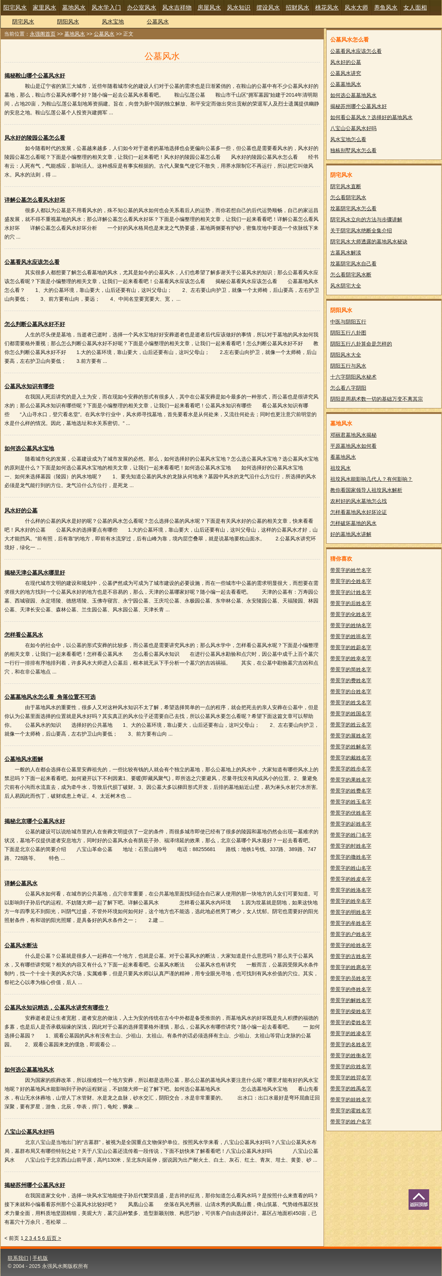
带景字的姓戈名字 (350, 702)
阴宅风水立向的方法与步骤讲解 (366, 219)
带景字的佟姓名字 (350, 989)
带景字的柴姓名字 (350, 1011)
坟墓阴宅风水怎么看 (353, 208)
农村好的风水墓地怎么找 (358, 501)
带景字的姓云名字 (350, 725)
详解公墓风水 (21, 883)
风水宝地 (113, 21)
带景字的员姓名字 (350, 978)
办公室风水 (141, 7)
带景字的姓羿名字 (350, 1077)
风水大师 (356, 7)
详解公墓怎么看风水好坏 (34, 200)
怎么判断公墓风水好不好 (34, 324)
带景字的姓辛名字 (350, 901)
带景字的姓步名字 (350, 769)
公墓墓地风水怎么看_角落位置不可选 (50, 697)
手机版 (40, 1258)
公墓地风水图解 (23, 759)
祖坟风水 (340, 468)
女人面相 (415, 7)
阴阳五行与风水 (348, 366)
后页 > (53, 1238)
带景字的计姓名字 (350, 592)
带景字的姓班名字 (350, 636)
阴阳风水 (68, 21)
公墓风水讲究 (345, 73)
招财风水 (297, 7)
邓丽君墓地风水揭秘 (353, 435)
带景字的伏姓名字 (350, 813)
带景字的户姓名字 (350, 934)
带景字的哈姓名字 (350, 945)
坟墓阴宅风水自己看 (353, 264)
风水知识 (238, 7)
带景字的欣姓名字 (350, 1066)
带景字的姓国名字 (350, 713)
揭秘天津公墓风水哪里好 (34, 572)
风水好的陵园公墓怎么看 (34, 138)
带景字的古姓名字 (350, 956)
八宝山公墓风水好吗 (29, 1132)
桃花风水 (327, 7)
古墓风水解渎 (345, 252)
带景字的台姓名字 (350, 691)
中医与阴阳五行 (348, 322)
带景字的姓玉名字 (350, 802)
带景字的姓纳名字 (350, 625)
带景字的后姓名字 (350, 603)
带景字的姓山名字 (350, 868)
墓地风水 (74, 7)
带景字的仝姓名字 (350, 581)
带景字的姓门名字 (350, 835)
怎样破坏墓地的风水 (353, 523)
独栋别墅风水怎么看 (353, 150)
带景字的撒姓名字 (350, 857)
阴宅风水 (23, 21)
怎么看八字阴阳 (348, 388)
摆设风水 (268, 7)
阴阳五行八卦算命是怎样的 (361, 344)
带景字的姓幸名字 (350, 658)
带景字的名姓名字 (350, 1044)
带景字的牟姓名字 (350, 923)
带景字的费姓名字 (350, 680)
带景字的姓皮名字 (350, 879)
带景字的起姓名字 (350, 824)
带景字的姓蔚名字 (350, 647)
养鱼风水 (386, 7)
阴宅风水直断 (345, 186)
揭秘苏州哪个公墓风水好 (34, 1185)
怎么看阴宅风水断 (350, 275)
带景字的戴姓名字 (350, 758)
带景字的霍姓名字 (350, 1111)
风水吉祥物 (177, 7)
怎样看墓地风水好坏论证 (358, 512)
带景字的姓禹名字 (350, 1088)
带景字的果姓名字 (350, 780)
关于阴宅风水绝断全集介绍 (361, 230)
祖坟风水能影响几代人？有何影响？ (371, 479)
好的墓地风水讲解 (350, 534)
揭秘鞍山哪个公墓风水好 (34, 75)
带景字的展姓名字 (350, 736)
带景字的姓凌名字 (350, 1033)
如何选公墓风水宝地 (29, 448)
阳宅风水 (15, 7)
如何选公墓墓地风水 (29, 1069)
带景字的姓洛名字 (350, 890)
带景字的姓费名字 (350, 791)
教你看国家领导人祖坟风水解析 (366, 490)
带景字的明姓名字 (350, 912)
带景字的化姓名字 (350, 614)
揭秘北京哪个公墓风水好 (34, 821)
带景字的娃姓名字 (350, 1099)
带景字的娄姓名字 (350, 1022)
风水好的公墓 (21, 510)
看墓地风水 (343, 457)
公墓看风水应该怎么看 (32, 262)
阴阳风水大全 (345, 355)
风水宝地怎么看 (348, 139)
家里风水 (44, 7)
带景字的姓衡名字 (350, 1055)
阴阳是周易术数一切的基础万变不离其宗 (376, 399)
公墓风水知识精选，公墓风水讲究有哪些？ (56, 1007)
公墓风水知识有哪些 (29, 386)
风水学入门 (106, 7)
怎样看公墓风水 (23, 635)
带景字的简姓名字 (350, 669)
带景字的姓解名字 (350, 747)
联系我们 (18, 1258)
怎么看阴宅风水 (348, 197)
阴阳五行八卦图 (348, 333)
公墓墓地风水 (345, 84)
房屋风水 (209, 7)
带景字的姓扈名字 (350, 967)
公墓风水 (158, 21)
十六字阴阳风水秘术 (353, 377)
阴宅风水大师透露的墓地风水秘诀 (368, 241)
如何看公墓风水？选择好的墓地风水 (371, 117)
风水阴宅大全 (345, 286)
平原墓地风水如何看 (353, 446)
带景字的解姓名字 (350, 1000)
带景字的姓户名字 (350, 1122)
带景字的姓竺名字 (350, 570)
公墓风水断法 (21, 945)
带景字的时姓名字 (350, 846)
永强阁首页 (43, 34)
